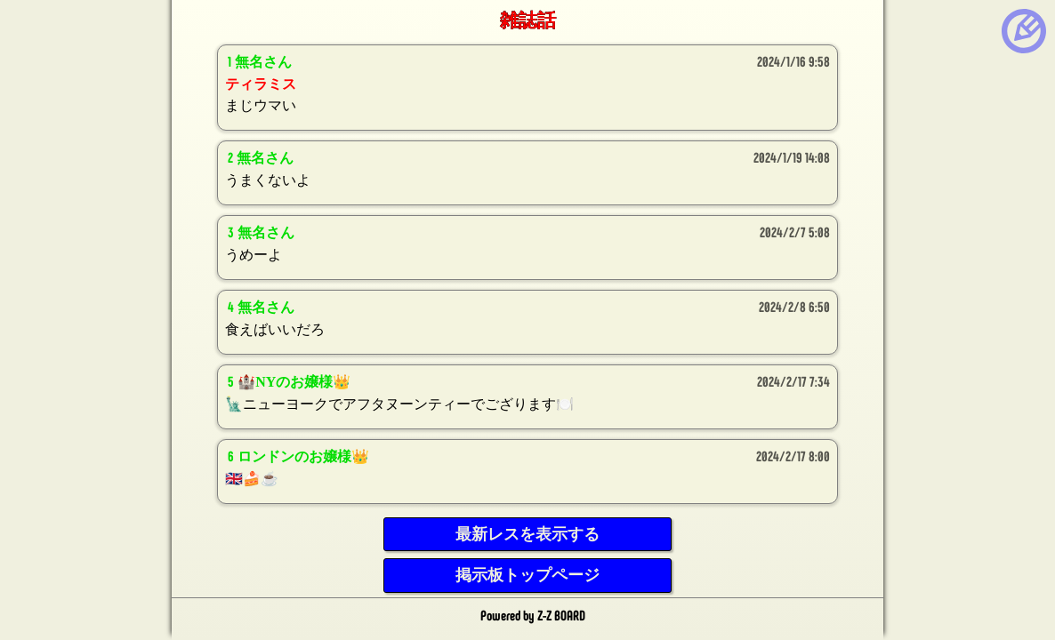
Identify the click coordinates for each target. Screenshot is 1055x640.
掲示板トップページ (527, 575)
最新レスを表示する (527, 534)
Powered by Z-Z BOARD (532, 614)
